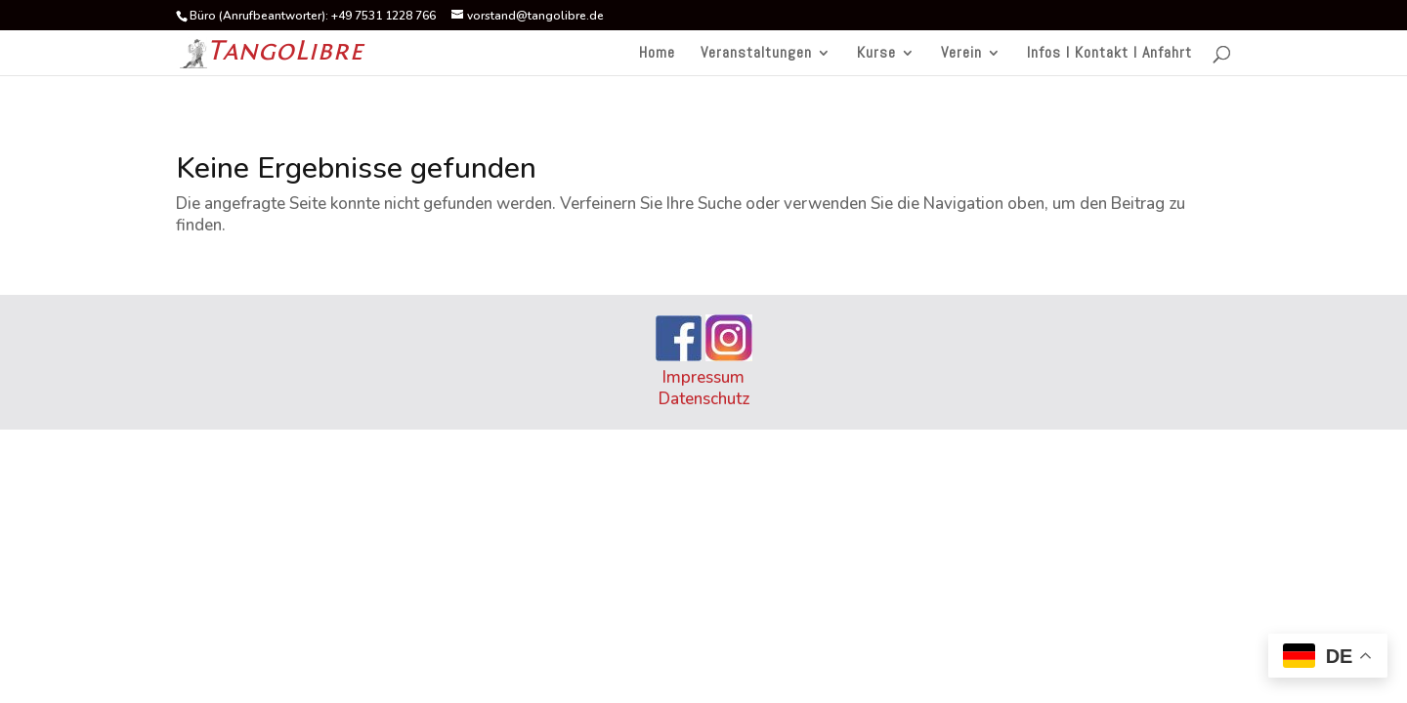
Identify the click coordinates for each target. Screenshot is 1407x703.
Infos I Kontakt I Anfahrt (1109, 54)
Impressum (703, 377)
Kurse (876, 54)
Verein (961, 54)
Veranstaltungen (756, 54)
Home (657, 54)
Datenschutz (704, 399)
